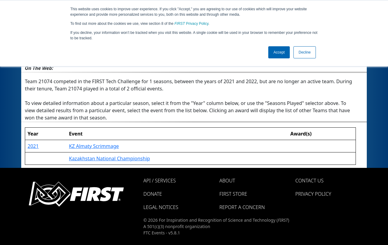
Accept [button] (279, 52)
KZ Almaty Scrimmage (94, 146)
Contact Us (309, 180)
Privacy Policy (192, 23)
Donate (152, 194)
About (227, 180)
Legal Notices (160, 207)
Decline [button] (305, 52)
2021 (33, 146)
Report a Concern (242, 207)
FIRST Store (233, 194)
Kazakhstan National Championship (109, 158)
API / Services (159, 180)
